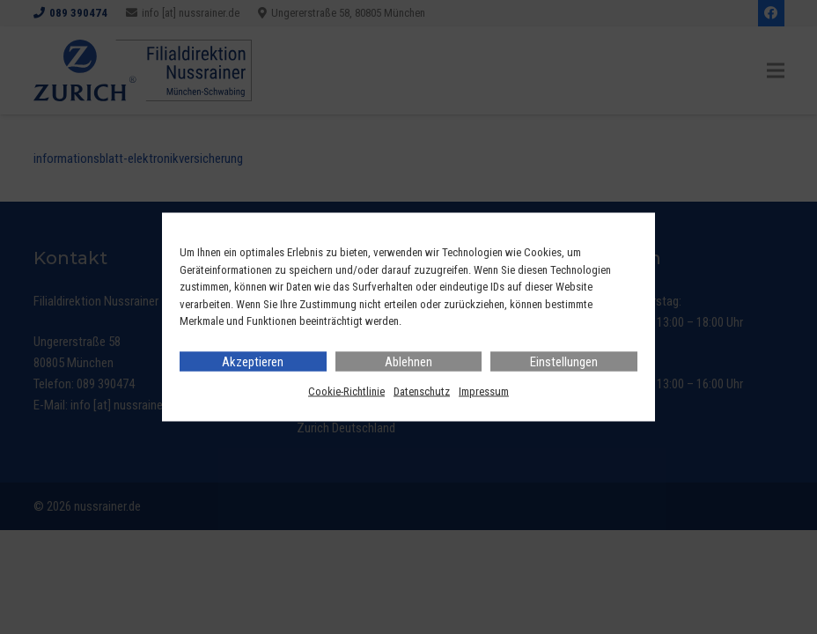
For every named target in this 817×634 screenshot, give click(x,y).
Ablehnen (408, 361)
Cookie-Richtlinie (346, 390)
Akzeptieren (252, 361)
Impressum (484, 390)
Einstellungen (564, 361)
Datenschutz (422, 390)
